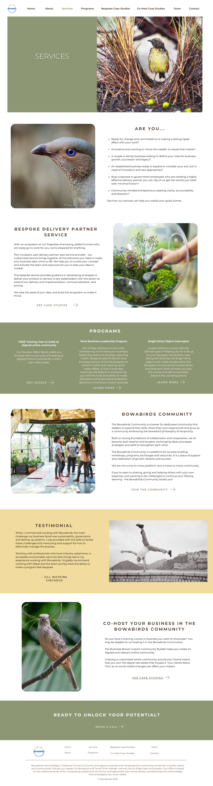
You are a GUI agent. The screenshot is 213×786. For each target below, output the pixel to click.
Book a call (107, 726)
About (49, 8)
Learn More (168, 382)
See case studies (52, 305)
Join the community (149, 489)
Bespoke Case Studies (115, 8)
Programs (87, 8)
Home (31, 8)
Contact (194, 8)
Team (177, 8)
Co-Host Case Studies (151, 8)
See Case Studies (147, 677)
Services (67, 8)
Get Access (37, 382)
